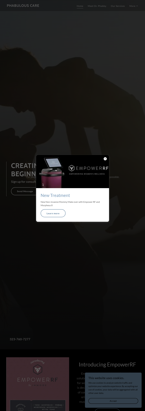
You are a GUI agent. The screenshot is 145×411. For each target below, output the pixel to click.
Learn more (53, 213)
